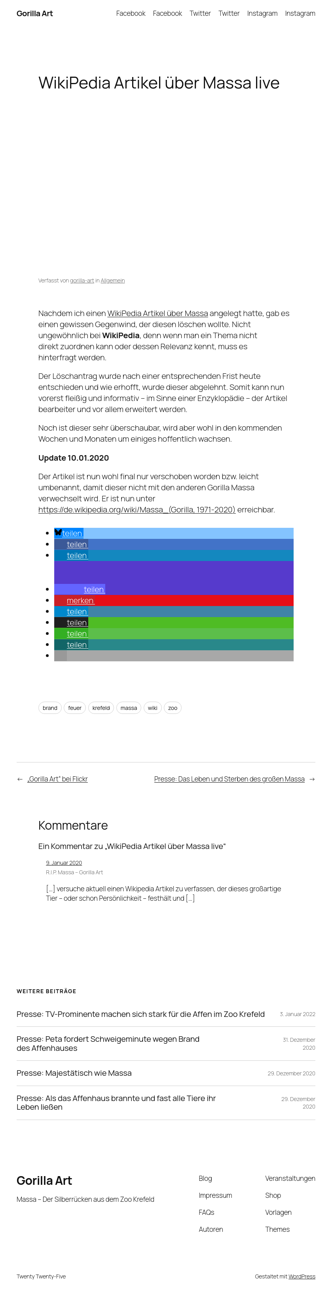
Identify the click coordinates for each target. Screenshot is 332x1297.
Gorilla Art (35, 13)
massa (129, 708)
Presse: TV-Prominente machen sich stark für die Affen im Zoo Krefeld (141, 1014)
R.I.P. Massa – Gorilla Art (74, 872)
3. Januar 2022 (297, 1014)
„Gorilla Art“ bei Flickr (57, 778)
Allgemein (113, 280)
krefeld (101, 708)
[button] (68, 533)
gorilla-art (82, 280)
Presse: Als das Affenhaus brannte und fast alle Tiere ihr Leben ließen (116, 1103)
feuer (75, 708)
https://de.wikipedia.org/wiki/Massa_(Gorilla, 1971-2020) (137, 509)
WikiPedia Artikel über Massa (157, 313)
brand (50, 708)
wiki (152, 708)
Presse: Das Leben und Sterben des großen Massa (229, 778)
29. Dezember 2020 (291, 1073)
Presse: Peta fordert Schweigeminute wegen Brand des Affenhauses (108, 1043)
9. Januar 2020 (64, 862)
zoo (172, 708)
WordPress (301, 1276)
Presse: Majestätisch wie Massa (74, 1073)
